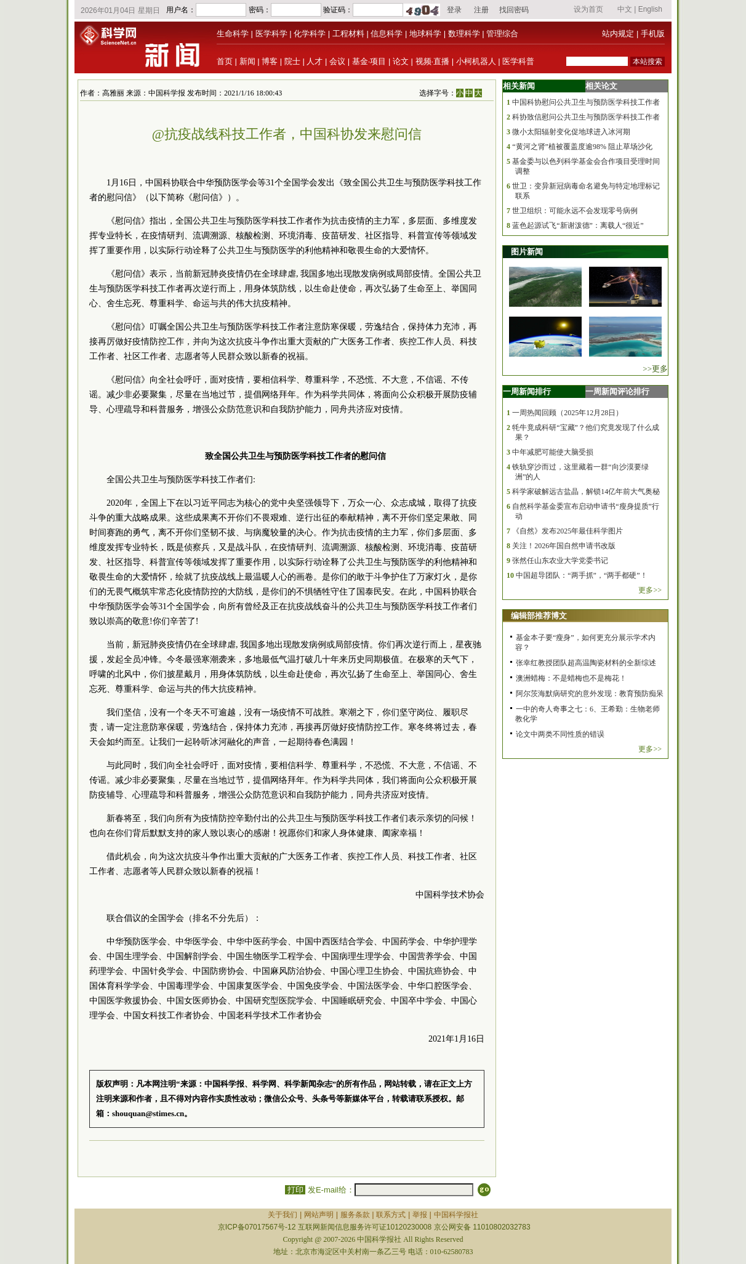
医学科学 (271, 33)
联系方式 (391, 1214)
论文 (401, 61)
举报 (419, 1214)
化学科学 (310, 33)
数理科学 (464, 33)
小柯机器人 (476, 61)
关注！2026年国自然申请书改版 (564, 545)
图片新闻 (527, 251)
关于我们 (282, 1214)
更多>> (650, 590)
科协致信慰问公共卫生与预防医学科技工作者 (586, 117)
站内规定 (618, 33)
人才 (315, 61)
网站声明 (319, 1214)
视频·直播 (432, 61)
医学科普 (518, 61)
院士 (292, 61)
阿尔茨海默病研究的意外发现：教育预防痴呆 (590, 693)
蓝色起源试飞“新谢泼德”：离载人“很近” (577, 225)
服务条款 (355, 1214)
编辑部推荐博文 (539, 615)
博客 (270, 61)
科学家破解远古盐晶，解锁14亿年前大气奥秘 (586, 491)
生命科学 (233, 33)
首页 (225, 61)
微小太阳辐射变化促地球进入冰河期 (571, 132)
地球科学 (425, 33)
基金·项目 (369, 61)
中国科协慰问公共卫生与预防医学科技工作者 (586, 102)
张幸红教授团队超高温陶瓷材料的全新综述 (586, 662)
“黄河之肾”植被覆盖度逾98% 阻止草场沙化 (582, 146)
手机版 (653, 33)
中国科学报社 (456, 1214)
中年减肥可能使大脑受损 (552, 452)
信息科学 (387, 33)
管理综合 (502, 33)
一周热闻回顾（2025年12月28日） (567, 412)
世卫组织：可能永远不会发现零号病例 (575, 210)
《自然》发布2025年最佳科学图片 (567, 531)
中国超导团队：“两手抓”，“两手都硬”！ (581, 575)
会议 (337, 61)
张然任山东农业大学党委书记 (560, 560)
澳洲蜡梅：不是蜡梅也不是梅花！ (571, 678)
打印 (295, 1189)
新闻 (247, 61)
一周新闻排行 (527, 391)
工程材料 (348, 33)
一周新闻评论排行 (617, 391)
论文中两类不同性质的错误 (560, 734)
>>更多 (655, 368)
